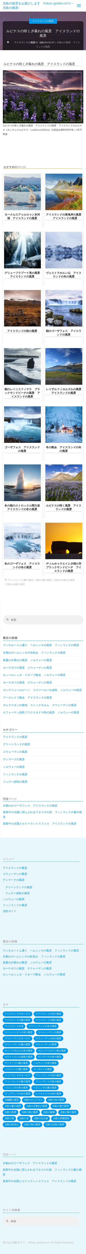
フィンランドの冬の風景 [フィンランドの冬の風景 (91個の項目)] (48, 1075)
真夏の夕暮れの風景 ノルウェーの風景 (27, 660)
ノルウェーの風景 (14, 766)
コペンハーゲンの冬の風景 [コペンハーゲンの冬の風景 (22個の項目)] (19, 1032)
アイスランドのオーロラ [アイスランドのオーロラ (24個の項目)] (17, 1013)
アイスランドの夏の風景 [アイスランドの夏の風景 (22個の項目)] (17, 1020)
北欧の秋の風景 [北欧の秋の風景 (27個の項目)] (32, 1124)
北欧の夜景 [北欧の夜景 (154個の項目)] (10, 1112)
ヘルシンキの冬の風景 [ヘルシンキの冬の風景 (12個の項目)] (16, 1087)
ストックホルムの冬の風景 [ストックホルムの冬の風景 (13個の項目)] (19, 1050)
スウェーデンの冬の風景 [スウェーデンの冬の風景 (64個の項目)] (48, 1038)
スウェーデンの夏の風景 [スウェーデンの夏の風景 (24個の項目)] (17, 1044)
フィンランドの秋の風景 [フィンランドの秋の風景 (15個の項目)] (48, 1081)
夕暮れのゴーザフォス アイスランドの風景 (30, 805)
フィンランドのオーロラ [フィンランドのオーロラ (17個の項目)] (17, 1075)
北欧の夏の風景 (43, 580)
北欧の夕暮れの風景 (64, 580)
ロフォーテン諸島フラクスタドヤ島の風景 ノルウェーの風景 (41, 712)
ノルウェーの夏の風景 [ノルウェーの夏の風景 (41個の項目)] (16, 1069)
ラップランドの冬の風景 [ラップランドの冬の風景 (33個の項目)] (17, 1093)
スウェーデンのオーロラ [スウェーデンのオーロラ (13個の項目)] (17, 1038)
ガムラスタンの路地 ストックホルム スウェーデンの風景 (39, 705)
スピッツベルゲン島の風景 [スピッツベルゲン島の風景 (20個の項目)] (52, 1050)
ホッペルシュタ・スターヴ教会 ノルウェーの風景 (34, 674)
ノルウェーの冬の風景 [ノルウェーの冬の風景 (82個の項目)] (45, 1063)
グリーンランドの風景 (16, 744)
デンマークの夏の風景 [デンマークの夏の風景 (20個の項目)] (16, 1063)
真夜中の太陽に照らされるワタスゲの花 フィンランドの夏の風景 (42, 814)
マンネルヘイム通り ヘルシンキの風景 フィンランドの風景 (41, 645)
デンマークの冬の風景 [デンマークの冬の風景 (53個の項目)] (49, 1056)
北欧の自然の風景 (15, 584)
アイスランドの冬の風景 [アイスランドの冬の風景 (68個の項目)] (48, 1013)
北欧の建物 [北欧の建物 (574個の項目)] (49, 1112)
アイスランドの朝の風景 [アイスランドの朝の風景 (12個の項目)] (48, 1020)
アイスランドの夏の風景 (20, 580)
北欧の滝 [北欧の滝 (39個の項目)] (24, 1118)
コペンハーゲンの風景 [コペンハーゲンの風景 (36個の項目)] (49, 1032)
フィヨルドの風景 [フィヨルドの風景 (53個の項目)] (42, 1069)
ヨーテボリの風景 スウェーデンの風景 (27, 667)
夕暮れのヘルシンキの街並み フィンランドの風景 (34, 652)
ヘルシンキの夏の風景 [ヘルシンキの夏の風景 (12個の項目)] (45, 1087)
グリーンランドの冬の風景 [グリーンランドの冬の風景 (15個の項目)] (43, 1026)
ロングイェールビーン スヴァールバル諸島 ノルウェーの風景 (42, 690)
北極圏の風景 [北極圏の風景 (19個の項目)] (12, 1099)
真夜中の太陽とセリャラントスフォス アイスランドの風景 (39, 823)
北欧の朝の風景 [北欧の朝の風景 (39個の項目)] (68, 1112)
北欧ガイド (9, 911)
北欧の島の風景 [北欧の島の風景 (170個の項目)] (30, 1112)
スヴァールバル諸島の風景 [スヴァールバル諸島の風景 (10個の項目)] (19, 1056)
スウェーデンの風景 (15, 751)
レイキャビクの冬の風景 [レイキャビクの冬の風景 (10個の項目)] (48, 1093)
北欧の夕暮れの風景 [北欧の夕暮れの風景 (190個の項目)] (36, 1106)
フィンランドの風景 (15, 774)
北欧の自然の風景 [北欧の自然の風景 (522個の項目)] (55, 1124)
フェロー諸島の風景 (15, 781)
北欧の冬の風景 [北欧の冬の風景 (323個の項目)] (56, 1099)
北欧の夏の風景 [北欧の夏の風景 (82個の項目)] (13, 1106)
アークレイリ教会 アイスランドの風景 (27, 697)
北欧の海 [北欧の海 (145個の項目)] (9, 1118)
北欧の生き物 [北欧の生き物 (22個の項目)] (41, 1118)
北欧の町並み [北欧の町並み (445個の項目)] (12, 1124)
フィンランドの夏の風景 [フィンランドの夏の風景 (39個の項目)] (17, 1081)
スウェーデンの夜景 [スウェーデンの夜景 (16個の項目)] (46, 1044)
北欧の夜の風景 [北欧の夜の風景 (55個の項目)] (61, 1106)
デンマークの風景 (14, 759)
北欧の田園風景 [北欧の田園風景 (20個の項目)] (61, 1118)
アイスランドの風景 (43, 21)
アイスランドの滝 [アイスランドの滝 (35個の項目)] (14, 1026)
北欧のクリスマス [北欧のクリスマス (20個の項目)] (33, 1099)
